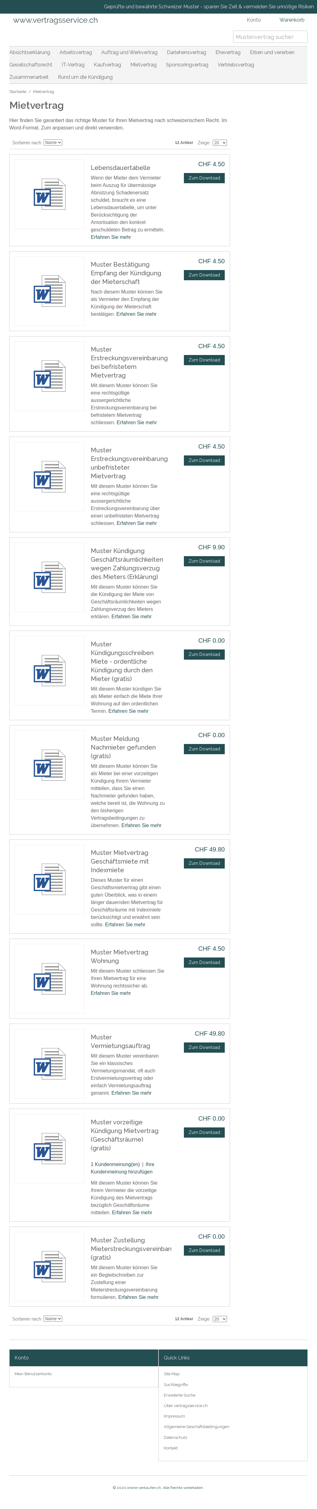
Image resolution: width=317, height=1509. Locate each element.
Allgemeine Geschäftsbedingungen (196, 1426)
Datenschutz (175, 1437)
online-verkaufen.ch (144, 1488)
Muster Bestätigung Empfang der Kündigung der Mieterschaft (126, 273)
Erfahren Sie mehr (111, 237)
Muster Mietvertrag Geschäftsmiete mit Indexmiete (120, 861)
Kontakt (171, 1448)
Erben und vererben (272, 52)
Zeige (203, 142)
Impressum (174, 1416)
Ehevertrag (228, 52)
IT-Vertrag (73, 65)
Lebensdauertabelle (120, 167)
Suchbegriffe (176, 1384)
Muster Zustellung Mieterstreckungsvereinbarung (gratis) (136, 1248)
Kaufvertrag (107, 65)
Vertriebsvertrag (236, 65)
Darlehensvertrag (186, 52)
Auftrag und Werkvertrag (129, 52)
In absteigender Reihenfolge (67, 142)
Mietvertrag (143, 65)
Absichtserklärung (29, 52)
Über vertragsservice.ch (186, 1405)
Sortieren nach (26, 142)
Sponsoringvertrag (187, 65)
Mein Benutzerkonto (33, 1374)
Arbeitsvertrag (75, 52)
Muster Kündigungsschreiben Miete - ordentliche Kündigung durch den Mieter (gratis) (122, 661)
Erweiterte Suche (179, 1395)
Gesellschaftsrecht (30, 65)
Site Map (172, 1374)
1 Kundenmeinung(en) (115, 1164)
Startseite (17, 91)
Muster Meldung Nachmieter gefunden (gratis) (123, 747)
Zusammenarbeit (29, 77)
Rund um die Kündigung (85, 77)
